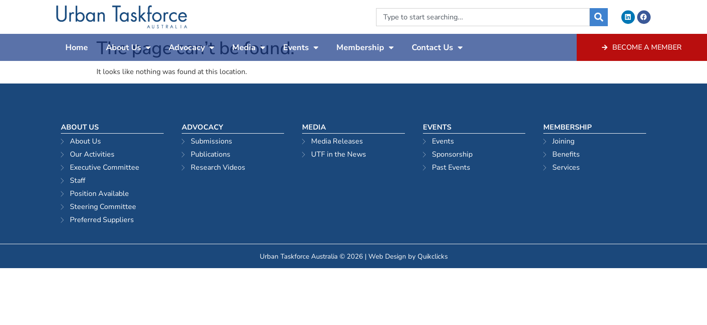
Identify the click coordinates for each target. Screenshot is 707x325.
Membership (365, 47)
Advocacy (191, 47)
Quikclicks (433, 256)
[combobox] (483, 17)
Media (248, 47)
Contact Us (437, 47)
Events (300, 47)
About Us (128, 47)
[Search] (599, 17)
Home (76, 47)
